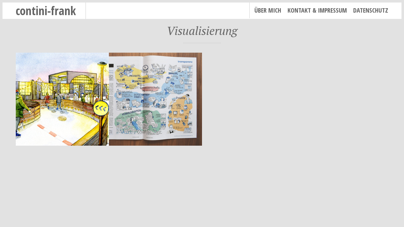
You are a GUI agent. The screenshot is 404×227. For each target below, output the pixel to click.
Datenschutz (370, 10)
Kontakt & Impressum (317, 10)
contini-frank (46, 11)
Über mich (267, 10)
